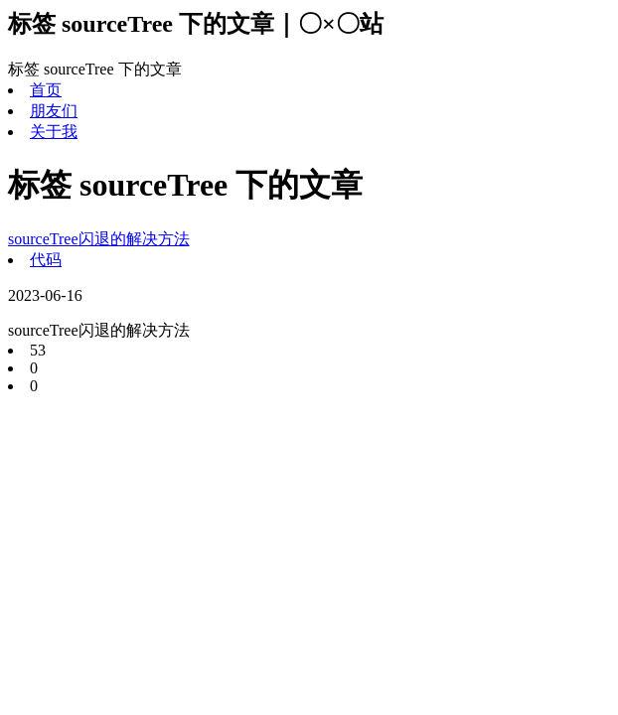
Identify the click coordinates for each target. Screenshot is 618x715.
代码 (46, 259)
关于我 (53, 131)
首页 (46, 89)
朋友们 (53, 110)
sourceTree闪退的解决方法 (99, 238)
